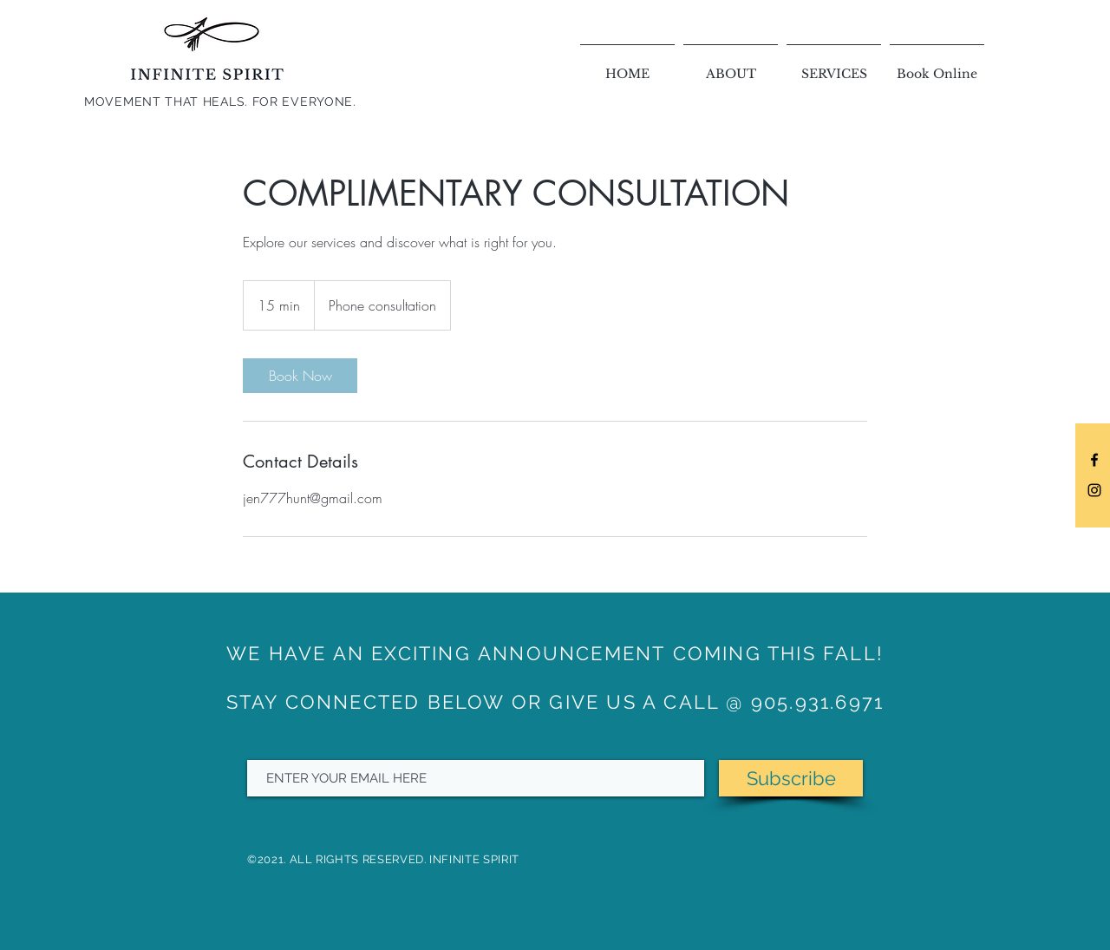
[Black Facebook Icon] (1094, 459)
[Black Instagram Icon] (1094, 490)
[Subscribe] (791, 778)
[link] (300, 375)
